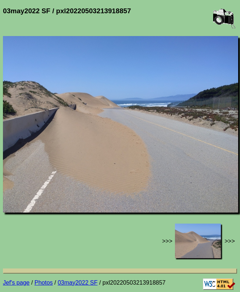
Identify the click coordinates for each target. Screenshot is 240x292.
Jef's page (16, 282)
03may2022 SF (78, 282)
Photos (44, 282)
